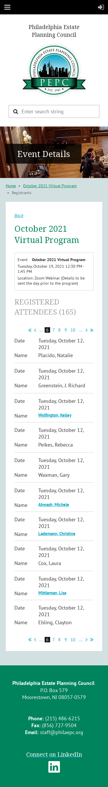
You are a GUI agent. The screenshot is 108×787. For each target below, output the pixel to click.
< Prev (35, 330)
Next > (86, 330)
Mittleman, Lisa (52, 592)
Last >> (92, 330)
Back (18, 215)
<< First (30, 330)
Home (11, 185)
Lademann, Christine (56, 533)
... (41, 330)
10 (73, 330)
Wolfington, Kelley (54, 415)
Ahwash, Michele (53, 504)
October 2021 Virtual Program (50, 185)
